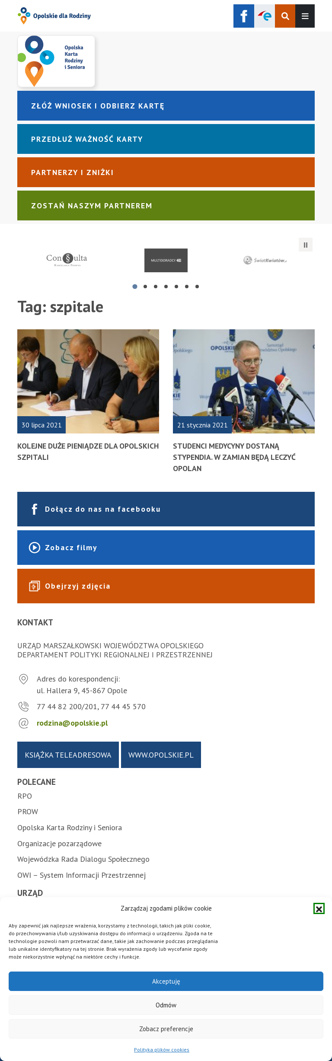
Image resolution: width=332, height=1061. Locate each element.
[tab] (134, 286)
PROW (27, 811)
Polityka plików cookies (161, 1049)
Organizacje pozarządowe (59, 843)
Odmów (166, 1005)
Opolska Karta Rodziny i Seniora (69, 827)
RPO (24, 796)
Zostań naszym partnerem (92, 205)
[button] (319, 908)
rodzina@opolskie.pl (72, 723)
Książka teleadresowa (68, 755)
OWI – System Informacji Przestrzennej (81, 875)
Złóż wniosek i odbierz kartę (98, 106)
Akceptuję (166, 981)
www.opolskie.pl (161, 755)
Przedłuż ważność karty (87, 139)
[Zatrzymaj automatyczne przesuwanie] (306, 245)
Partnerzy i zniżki (72, 172)
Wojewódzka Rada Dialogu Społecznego (83, 859)
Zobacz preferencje (166, 1029)
